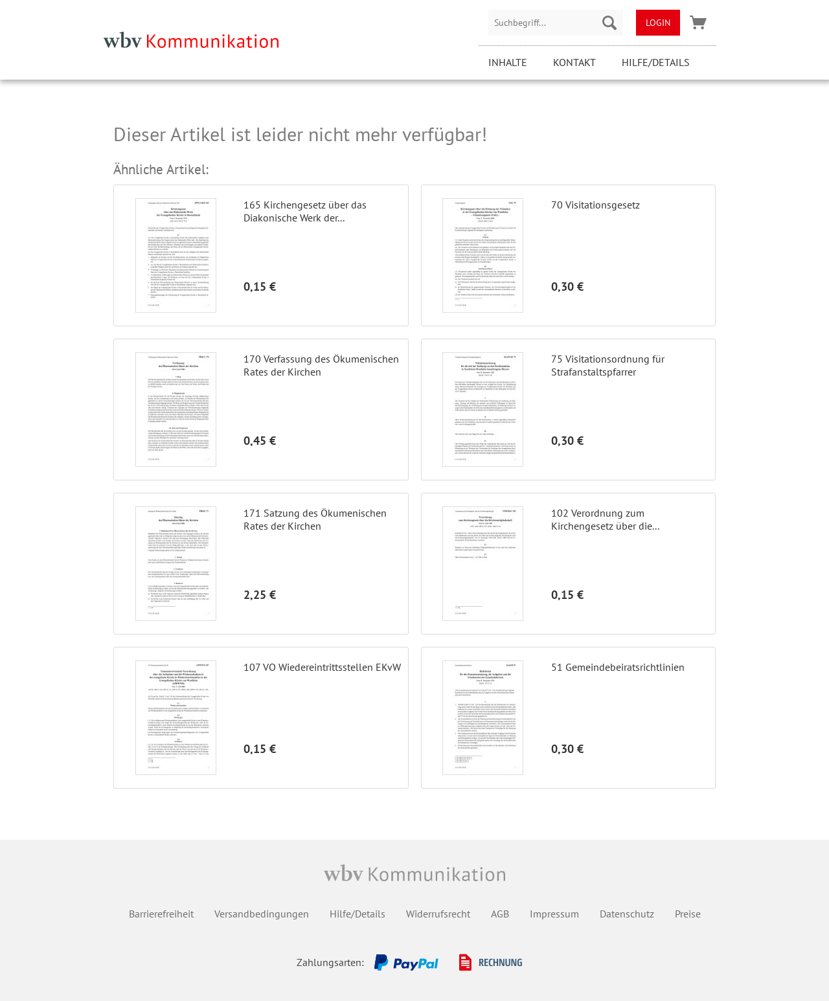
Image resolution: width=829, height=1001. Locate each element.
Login (658, 22)
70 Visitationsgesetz (595, 204)
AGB (500, 913)
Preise (688, 913)
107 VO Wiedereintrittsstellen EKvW (322, 666)
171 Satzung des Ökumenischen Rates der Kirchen (315, 519)
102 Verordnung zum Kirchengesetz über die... (605, 519)
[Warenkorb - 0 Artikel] (698, 23)
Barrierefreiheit (161, 913)
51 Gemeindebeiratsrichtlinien (618, 666)
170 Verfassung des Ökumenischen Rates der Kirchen (321, 365)
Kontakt (574, 62)
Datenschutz (627, 913)
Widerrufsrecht (438, 913)
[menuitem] (555, 23)
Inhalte (507, 62)
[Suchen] (609, 23)
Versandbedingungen (261, 913)
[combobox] (555, 23)
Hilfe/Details (656, 62)
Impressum (554, 913)
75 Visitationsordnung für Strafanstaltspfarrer (607, 365)
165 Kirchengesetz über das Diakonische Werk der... (305, 211)
